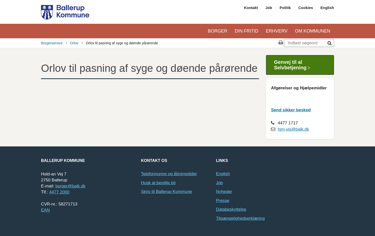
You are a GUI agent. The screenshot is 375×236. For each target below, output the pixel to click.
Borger (217, 31)
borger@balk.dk (71, 186)
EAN (45, 210)
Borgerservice (51, 43)
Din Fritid (246, 31)
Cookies (305, 8)
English (327, 8)
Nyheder (224, 191)
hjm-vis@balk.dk (293, 129)
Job (269, 8)
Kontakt (251, 8)
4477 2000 (59, 192)
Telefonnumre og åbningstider (169, 173)
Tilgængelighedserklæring (240, 218)
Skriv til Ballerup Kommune (166, 191)
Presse (222, 200)
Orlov (74, 43)
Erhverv (277, 31)
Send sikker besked (291, 110)
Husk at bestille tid (158, 182)
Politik (285, 8)
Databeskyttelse (231, 209)
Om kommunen (312, 31)
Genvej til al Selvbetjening (294, 65)
